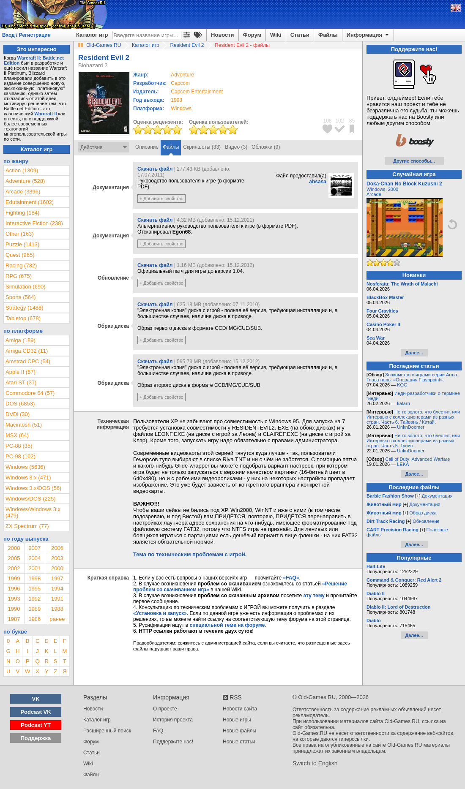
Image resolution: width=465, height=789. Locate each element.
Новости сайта (240, 709)
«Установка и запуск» (160, 613)
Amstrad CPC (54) (27, 361)
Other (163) (19, 234)
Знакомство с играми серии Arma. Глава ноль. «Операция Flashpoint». (412, 377)
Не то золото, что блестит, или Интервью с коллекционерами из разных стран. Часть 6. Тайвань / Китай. (413, 416)
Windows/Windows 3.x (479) (32, 512)
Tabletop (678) (23, 318)
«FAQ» (291, 578)
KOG (402, 384)
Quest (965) (20, 255)
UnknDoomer (410, 427)
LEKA (403, 464)
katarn (403, 403)
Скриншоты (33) (202, 147)
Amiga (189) (20, 340)
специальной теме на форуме (227, 625)
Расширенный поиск (107, 731)
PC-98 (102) (20, 456)
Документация (437, 495)
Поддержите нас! (173, 742)
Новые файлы (239, 731)
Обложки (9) (266, 147)
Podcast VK (35, 712)
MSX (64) (17, 435)
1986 (34, 619)
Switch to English (315, 763)
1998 (176, 100)
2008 (14, 548)
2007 (34, 548)
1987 (14, 619)
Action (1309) (21, 170)
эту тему (314, 596)
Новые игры (237, 720)
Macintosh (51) (23, 425)
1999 (14, 578)
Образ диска (422, 512)
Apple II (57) (20, 372)
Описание (147, 147)
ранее (57, 619)
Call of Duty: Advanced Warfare (417, 459)
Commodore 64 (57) (30, 393)
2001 (34, 568)
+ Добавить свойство (161, 198)
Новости (222, 35)
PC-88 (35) (19, 446)
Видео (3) (236, 147)
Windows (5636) (25, 467)
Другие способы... (414, 160)
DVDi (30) (17, 414)
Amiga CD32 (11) (26, 351)
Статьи (299, 35)
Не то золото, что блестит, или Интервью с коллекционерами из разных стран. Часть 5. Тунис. (413, 440)
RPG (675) (18, 276)
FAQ (158, 731)
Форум (252, 35)
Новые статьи (239, 742)
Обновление (426, 521)
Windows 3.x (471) (28, 477)
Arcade (374, 194)
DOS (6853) (20, 403)
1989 (34, 609)
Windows (376, 189)
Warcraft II (45, 113)
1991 (57, 599)
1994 (57, 588)
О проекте (165, 709)
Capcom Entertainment (197, 92)
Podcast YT (36, 725)
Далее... (414, 352)
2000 (57, 568)
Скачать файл (154, 169)
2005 (14, 558)
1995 (34, 588)
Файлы (328, 35)
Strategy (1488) (24, 308)
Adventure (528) (25, 181)
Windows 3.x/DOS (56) (33, 488)
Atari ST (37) (20, 382)
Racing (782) (21, 265)
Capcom (180, 83)
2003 (57, 558)
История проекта (173, 720)
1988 (57, 609)
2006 (57, 548)
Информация (368, 35)
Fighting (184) (22, 212)
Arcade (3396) (22, 191)
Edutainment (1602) (29, 202)
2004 (34, 558)
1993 (14, 599)
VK (36, 699)
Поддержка (36, 738)
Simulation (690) (25, 286)
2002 (14, 568)
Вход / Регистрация (26, 35)
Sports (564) (20, 297)
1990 (14, 609)
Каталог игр (92, 35)
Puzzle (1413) (22, 244)
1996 (14, 588)
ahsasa (317, 182)
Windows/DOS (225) (30, 498)
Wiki (276, 35)
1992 (34, 599)
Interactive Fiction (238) (34, 223)
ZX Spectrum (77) (27, 526)
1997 (57, 578)
